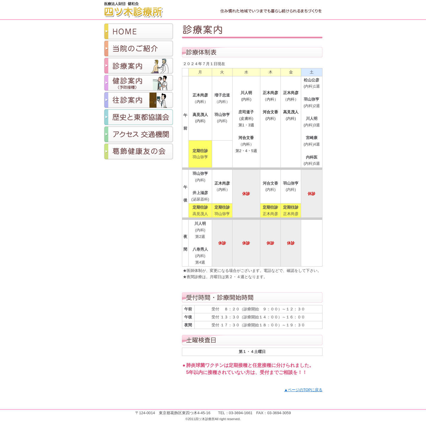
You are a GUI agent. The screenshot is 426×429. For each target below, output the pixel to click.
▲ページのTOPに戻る (303, 390)
